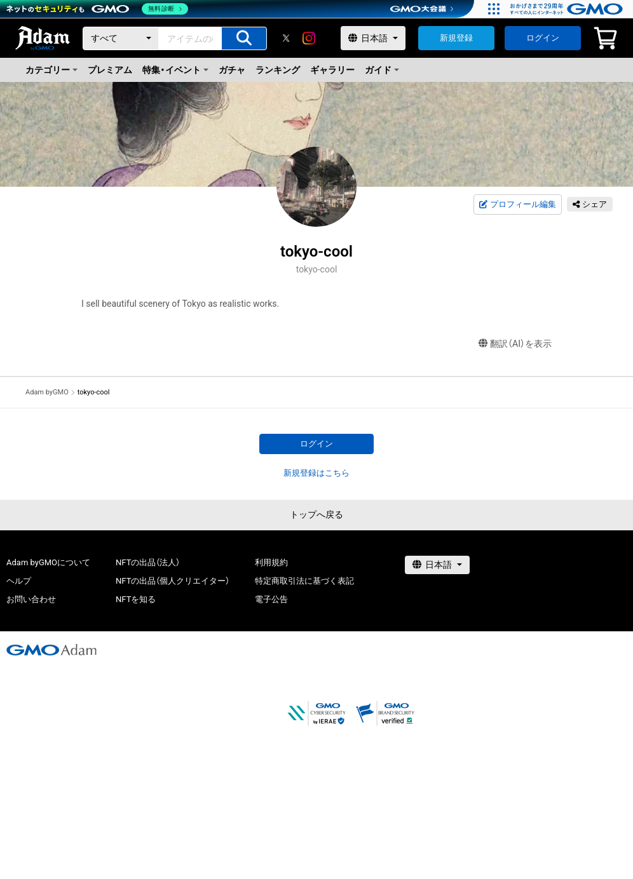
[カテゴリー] (121, 38)
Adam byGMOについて (48, 562)
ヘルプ (18, 581)
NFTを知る (136, 599)
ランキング (277, 69)
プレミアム (110, 70)
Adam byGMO (47, 392)
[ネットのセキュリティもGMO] (97, 9)
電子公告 (271, 599)
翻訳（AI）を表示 (515, 344)
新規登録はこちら (316, 473)
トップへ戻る (316, 514)
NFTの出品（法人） (148, 562)
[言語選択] (373, 38)
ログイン (542, 38)
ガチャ (232, 70)
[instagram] (309, 38)
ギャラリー (332, 69)
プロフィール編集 (517, 204)
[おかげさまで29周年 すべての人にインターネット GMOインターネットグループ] (568, 9)
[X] (286, 38)
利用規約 (271, 562)
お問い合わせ (31, 599)
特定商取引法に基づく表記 (304, 581)
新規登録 (456, 38)
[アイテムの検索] (244, 38)
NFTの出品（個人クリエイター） (172, 581)
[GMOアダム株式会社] (51, 649)
